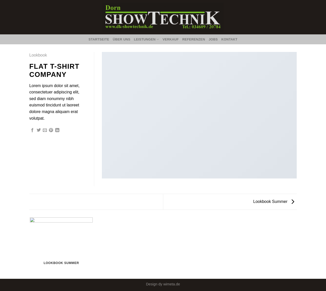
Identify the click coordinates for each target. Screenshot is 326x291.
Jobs (213, 39)
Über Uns (121, 39)
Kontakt (229, 39)
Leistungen (146, 39)
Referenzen (193, 39)
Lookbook (38, 55)
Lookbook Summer (273, 201)
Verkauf (170, 39)
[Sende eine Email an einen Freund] (45, 130)
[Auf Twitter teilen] (39, 130)
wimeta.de (171, 284)
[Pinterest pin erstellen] (51, 130)
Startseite (99, 39)
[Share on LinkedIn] (57, 130)
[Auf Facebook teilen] (32, 130)
